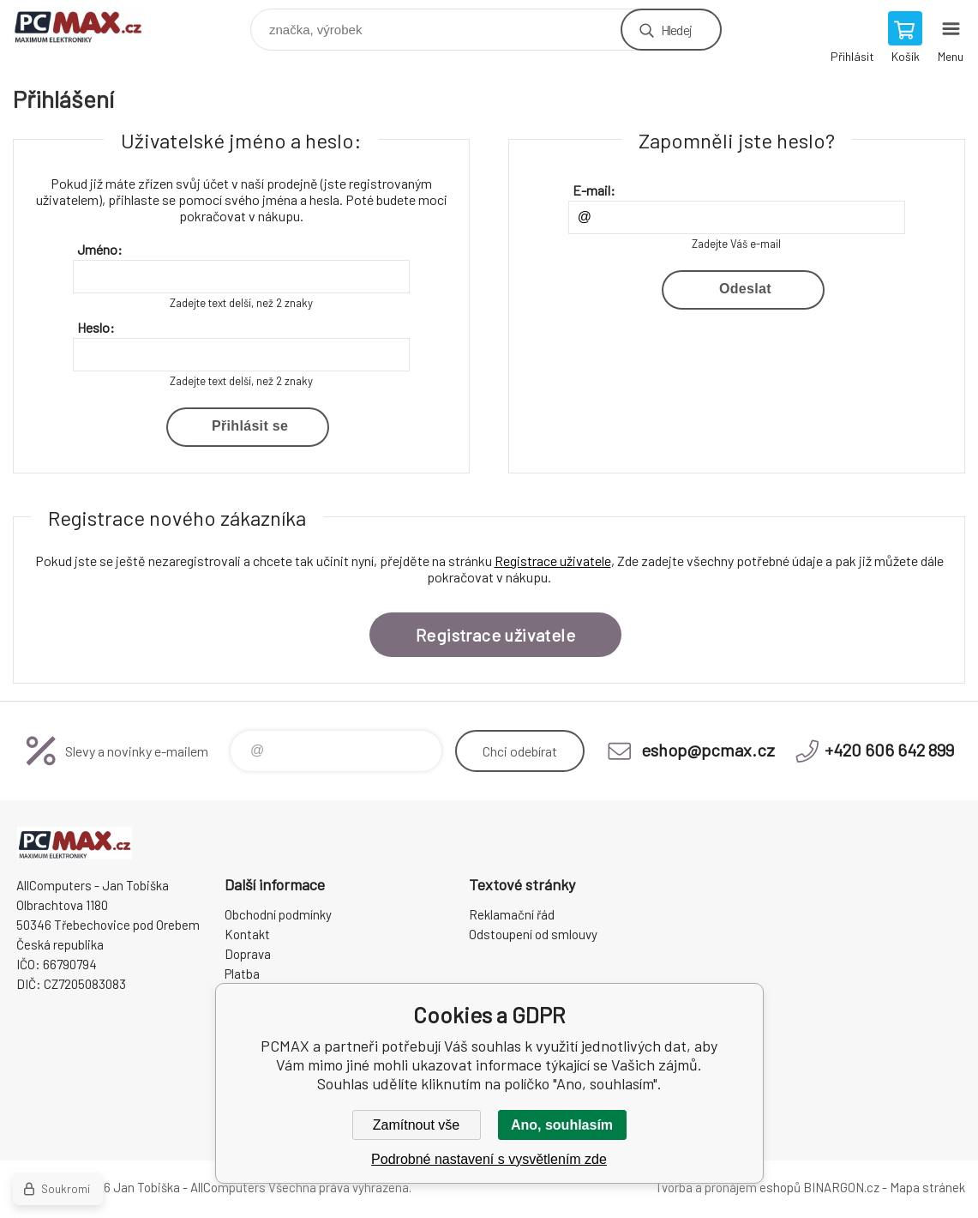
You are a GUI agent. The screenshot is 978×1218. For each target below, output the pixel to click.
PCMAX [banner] (89, 25)
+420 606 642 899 (889, 749)
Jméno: (100, 249)
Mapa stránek (927, 1187)
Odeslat (745, 288)
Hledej (676, 29)
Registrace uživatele (553, 560)
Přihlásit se (250, 426)
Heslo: (96, 327)
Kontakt (247, 934)
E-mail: (594, 190)
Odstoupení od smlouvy (533, 934)
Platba (242, 973)
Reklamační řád (512, 914)
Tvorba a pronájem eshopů (728, 1187)
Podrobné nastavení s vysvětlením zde (489, 1159)
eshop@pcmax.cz (708, 749)
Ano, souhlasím (562, 1125)
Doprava (248, 954)
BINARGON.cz (841, 1187)
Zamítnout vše (416, 1125)
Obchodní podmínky (278, 914)
